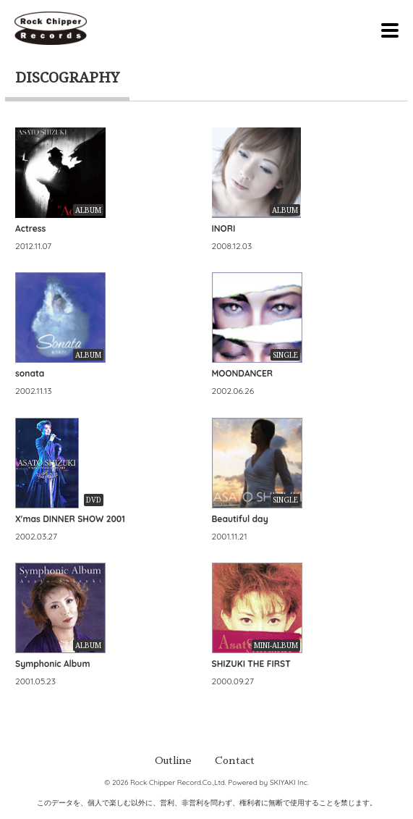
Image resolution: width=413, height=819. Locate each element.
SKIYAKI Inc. (289, 782)
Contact (235, 760)
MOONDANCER (242, 373)
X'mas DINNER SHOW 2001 (70, 518)
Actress (30, 228)
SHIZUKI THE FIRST (251, 663)
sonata (29, 373)
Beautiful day (240, 518)
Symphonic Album (52, 663)
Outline (173, 760)
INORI (224, 228)
